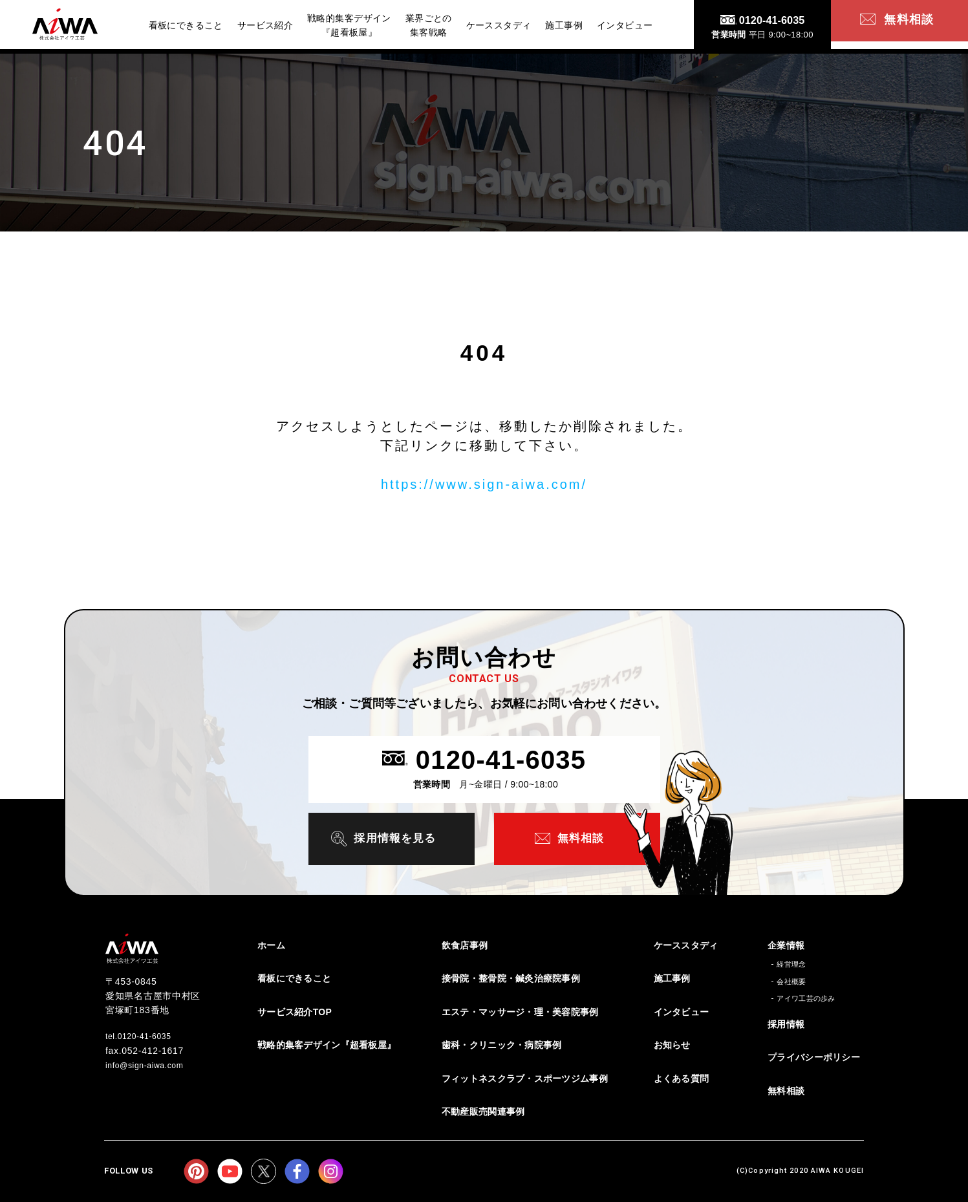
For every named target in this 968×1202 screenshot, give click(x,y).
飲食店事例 (465, 944)
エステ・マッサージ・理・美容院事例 (520, 1010)
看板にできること (294, 977)
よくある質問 (681, 1077)
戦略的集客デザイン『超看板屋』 (326, 1043)
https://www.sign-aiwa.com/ (484, 484)
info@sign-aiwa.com (150, 1063)
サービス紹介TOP (294, 1010)
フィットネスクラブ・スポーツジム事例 (525, 1077)
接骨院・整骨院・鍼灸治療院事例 (511, 977)
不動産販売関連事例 (483, 1111)
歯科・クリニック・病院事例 (502, 1043)
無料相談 (786, 1089)
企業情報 (786, 944)
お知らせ (672, 1043)
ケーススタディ (686, 944)
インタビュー (681, 1010)
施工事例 (672, 977)
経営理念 (791, 963)
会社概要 (791, 980)
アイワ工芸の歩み (806, 997)
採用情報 (786, 1023)
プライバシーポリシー (814, 1056)
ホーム (271, 944)
